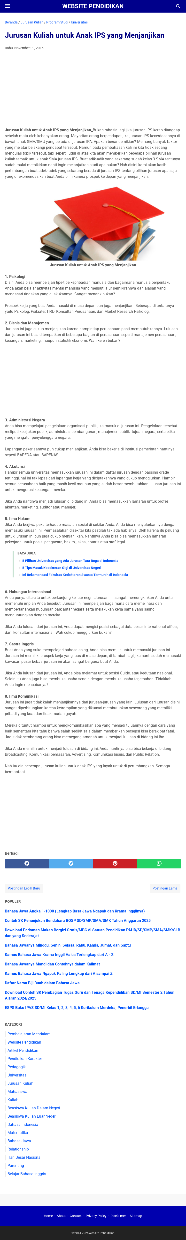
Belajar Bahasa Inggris (27, 1174)
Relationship (18, 1149)
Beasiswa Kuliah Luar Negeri (32, 1116)
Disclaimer (118, 1216)
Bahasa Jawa (19, 1141)
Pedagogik (17, 1067)
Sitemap (136, 1216)
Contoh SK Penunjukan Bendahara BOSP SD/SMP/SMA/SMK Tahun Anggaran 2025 (78, 920)
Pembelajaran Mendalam (29, 1034)
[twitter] (71, 863)
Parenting (16, 1165)
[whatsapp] (159, 863)
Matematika (18, 1132)
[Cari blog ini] (178, 6)
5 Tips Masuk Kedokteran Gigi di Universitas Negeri (61, 568)
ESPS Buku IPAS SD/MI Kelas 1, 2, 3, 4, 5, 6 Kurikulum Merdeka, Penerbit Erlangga (77, 1007)
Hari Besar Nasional (24, 1157)
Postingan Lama (165, 888)
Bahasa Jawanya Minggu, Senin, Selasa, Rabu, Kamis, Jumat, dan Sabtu (68, 945)
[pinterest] (115, 863)
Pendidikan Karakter (25, 1058)
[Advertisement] (93, 90)
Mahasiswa (17, 1091)
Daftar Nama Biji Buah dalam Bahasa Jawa (42, 983)
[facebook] (27, 863)
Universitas (17, 1075)
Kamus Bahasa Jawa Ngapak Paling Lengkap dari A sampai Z (59, 973)
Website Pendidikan (93, 6)
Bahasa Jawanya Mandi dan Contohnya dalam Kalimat (52, 964)
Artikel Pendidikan (23, 1050)
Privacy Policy (96, 1216)
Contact (76, 1216)
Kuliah (13, 1100)
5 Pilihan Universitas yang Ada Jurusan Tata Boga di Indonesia (70, 561)
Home (48, 1216)
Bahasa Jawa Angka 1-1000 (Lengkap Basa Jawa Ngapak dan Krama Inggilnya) (75, 911)
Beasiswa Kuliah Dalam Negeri (34, 1108)
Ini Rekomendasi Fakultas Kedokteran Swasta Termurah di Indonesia (75, 575)
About (61, 1216)
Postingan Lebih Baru (24, 888)
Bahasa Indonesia (23, 1124)
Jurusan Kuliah (20, 1083)
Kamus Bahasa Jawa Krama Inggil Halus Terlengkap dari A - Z (59, 954)
